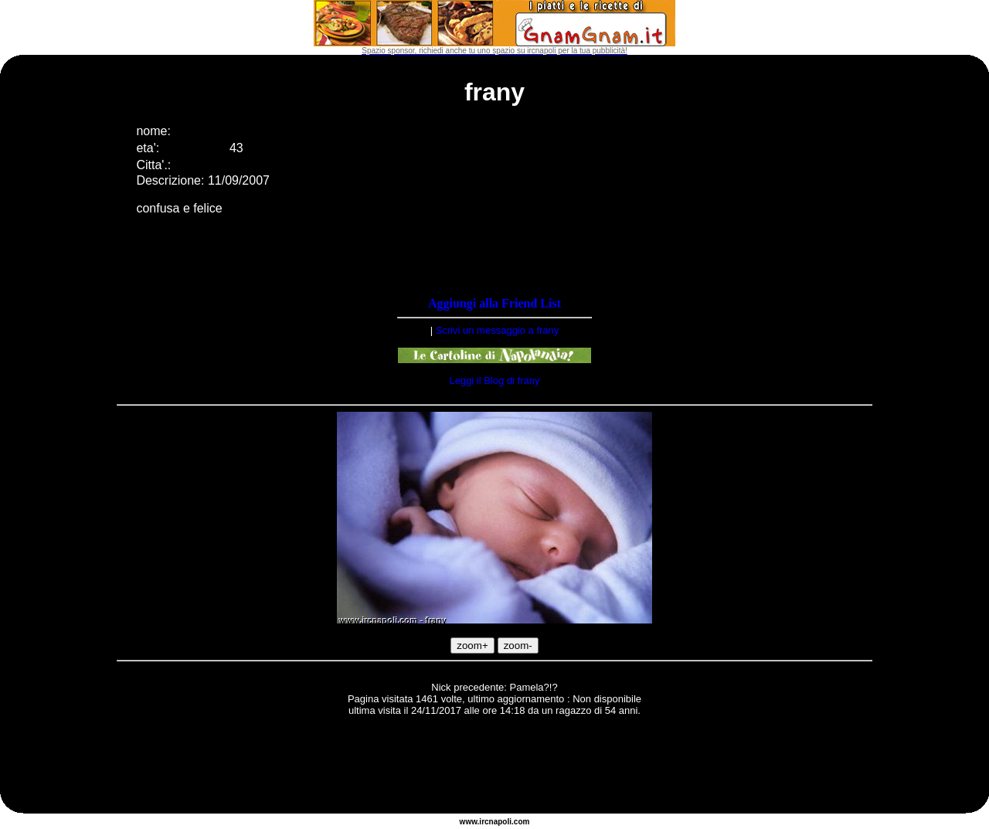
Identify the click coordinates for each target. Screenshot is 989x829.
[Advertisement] (494, 767)
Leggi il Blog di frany (494, 380)
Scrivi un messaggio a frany (497, 330)
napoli (500, 821)
